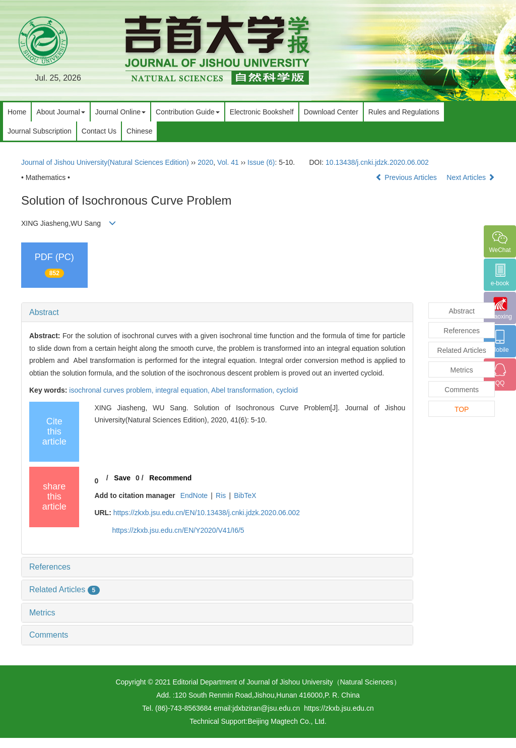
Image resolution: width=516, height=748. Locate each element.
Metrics (42, 612)
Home (17, 112)
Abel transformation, (243, 390)
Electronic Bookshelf (262, 112)
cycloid (287, 390)
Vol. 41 (228, 162)
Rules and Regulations (403, 112)
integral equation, (184, 390)
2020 (205, 162)
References (50, 567)
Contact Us (99, 131)
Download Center (331, 112)
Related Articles (64, 589)
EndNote (194, 495)
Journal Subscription (40, 131)
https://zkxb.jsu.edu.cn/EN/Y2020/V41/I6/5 (178, 530)
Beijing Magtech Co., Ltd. (286, 721)
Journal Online (120, 112)
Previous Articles (406, 177)
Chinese (139, 131)
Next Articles (470, 177)
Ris (221, 495)
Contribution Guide (188, 112)
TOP (462, 409)
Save (122, 478)
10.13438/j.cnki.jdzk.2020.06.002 (377, 162)
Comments (48, 635)
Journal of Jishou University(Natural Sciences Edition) (105, 162)
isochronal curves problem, (112, 390)
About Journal (60, 112)
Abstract (44, 312)
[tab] (217, 312)
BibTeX (245, 495)
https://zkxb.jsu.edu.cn (339, 708)
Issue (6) (261, 162)
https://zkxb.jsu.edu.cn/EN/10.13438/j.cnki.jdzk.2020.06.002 (206, 513)
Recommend (170, 478)
